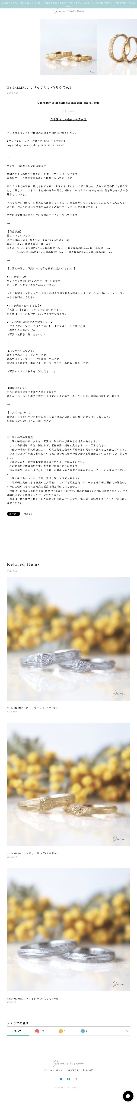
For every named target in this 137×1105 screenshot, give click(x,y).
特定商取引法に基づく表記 (80, 1070)
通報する (28, 514)
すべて (18, 1031)
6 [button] (74, 78)
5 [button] (72, 78)
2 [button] (65, 78)
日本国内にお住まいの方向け (68, 119)
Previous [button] (5, 47)
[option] (68, 47)
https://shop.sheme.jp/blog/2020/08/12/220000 (35, 145)
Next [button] (131, 47)
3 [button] (67, 78)
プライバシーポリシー (54, 1070)
